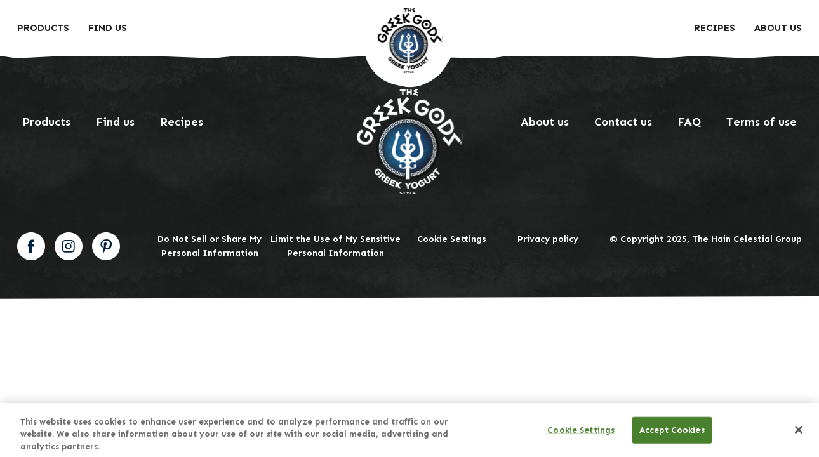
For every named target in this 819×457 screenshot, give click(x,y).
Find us (115, 122)
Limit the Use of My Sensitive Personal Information (335, 246)
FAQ (689, 122)
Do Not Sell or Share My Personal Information (209, 246)
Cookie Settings (451, 239)
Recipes (714, 28)
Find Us (107, 28)
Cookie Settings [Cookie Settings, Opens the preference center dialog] (581, 434)
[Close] (799, 433)
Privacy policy (547, 239)
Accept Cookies (672, 434)
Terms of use (761, 122)
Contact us (623, 122)
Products (43, 28)
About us (778, 28)
